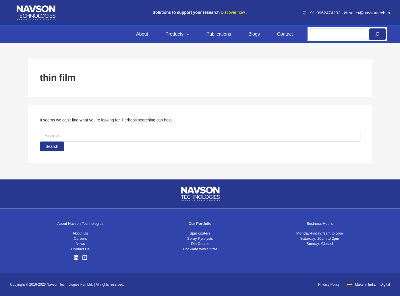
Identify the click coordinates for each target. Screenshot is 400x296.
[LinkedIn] (76, 257)
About (142, 34)
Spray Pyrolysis (200, 238)
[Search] (377, 34)
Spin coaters (200, 233)
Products (177, 34)
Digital (385, 285)
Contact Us (80, 249)
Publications (218, 34)
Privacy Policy (329, 285)
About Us (80, 233)
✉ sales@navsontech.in (367, 12)
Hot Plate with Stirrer (200, 249)
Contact (285, 34)
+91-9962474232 (324, 12)
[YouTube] (84, 257)
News (80, 243)
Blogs (254, 34)
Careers (80, 238)
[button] (186, 34)
